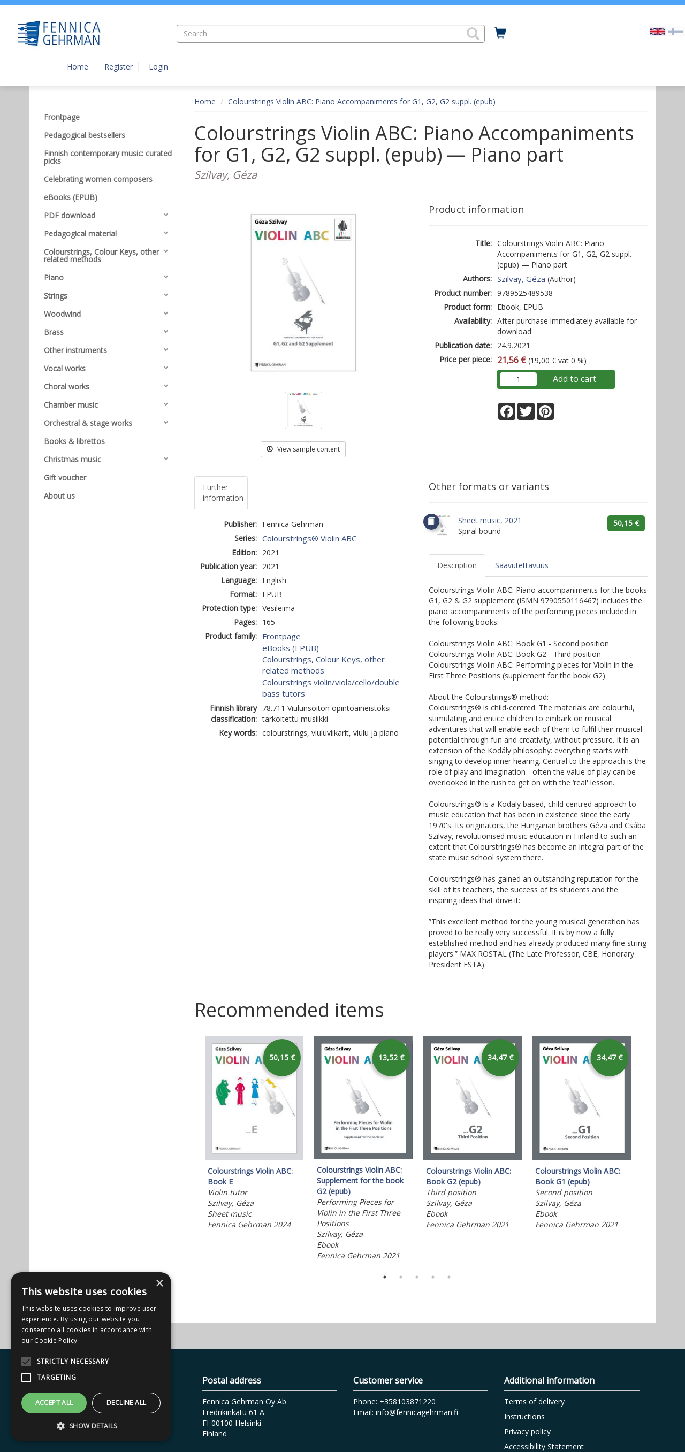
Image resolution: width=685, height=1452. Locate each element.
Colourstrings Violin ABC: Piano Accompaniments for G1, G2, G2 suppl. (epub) (362, 101)
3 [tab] (417, 1277)
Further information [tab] (223, 492)
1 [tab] (384, 1277)
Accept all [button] (54, 1402)
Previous (191, 1150)
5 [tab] (449, 1277)
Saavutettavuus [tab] (522, 565)
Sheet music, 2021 (490, 520)
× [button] (159, 1284)
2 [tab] (400, 1277)
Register (118, 67)
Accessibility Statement (544, 1446)
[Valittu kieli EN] (658, 31)
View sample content (303, 449)
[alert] (91, 1356)
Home (77, 67)
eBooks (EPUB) (290, 648)
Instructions (524, 1416)
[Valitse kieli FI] (676, 31)
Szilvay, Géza (521, 278)
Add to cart (574, 379)
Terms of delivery (534, 1401)
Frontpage (281, 636)
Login (158, 67)
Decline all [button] (126, 1402)
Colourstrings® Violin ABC (309, 538)
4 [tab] (433, 1277)
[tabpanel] (254, 1134)
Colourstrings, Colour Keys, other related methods (323, 665)
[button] (473, 33)
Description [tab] (457, 565)
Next (642, 1150)
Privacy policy (527, 1431)
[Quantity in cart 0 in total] (500, 33)
